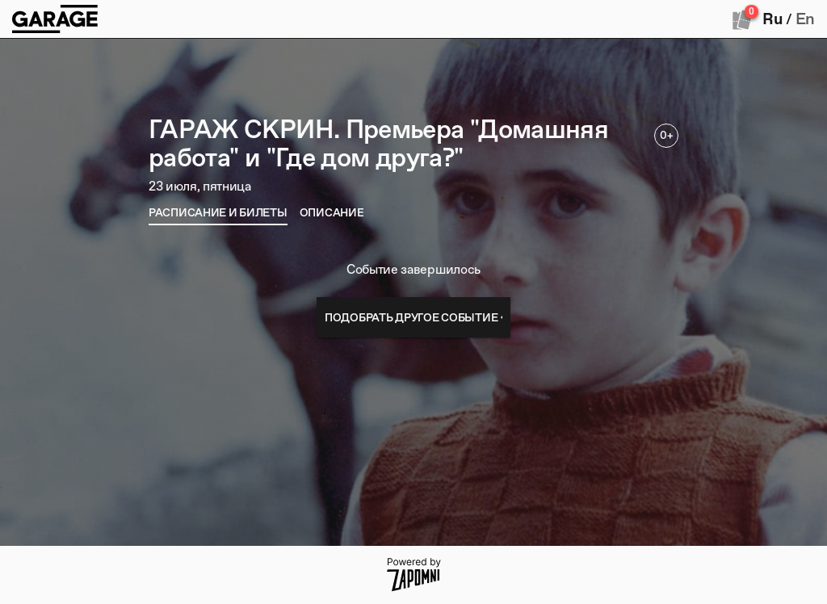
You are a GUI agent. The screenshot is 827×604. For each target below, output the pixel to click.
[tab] (218, 212)
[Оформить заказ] (742, 19)
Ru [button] (772, 18)
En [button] (805, 18)
